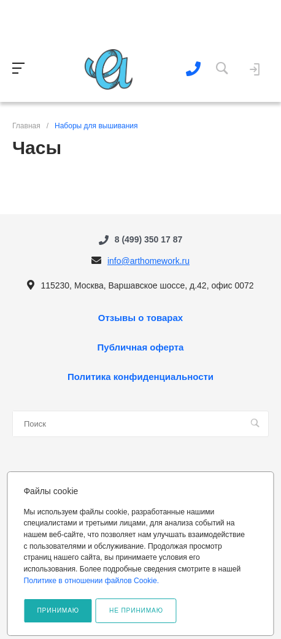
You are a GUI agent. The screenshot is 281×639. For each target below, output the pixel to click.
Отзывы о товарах (140, 318)
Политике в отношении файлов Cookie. (91, 580)
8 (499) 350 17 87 (149, 239)
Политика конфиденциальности (140, 377)
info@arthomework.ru (148, 261)
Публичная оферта (141, 347)
